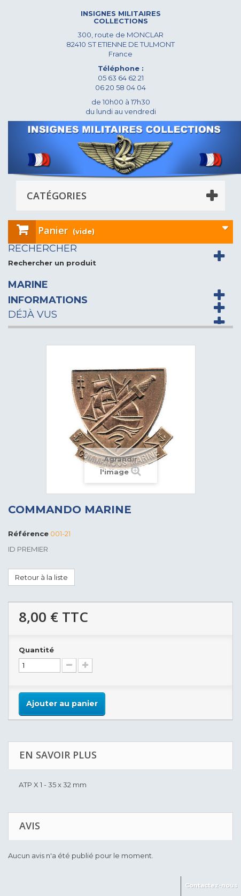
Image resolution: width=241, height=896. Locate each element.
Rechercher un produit (52, 263)
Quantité (36, 649)
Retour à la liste (41, 577)
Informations (48, 300)
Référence (28, 533)
